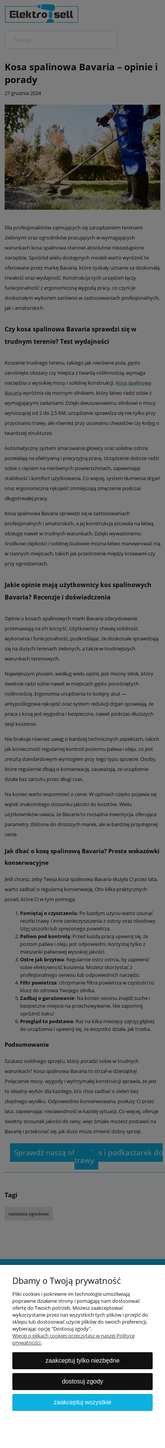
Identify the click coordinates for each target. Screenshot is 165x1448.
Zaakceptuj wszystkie (82, 1402)
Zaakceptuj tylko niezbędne (82, 1360)
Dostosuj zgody (82, 1381)
